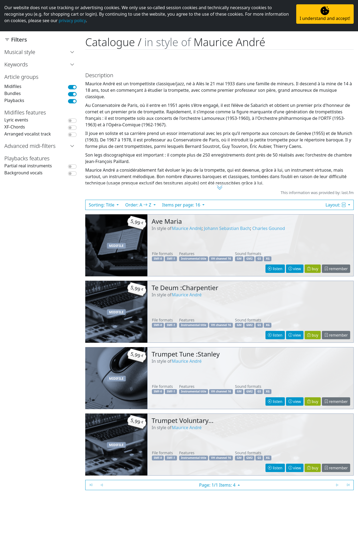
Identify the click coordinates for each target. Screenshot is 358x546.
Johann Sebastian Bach (227, 228)
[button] (73, 52)
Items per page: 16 (181, 205)
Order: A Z (138, 205)
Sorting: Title (102, 205)
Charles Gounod (268, 228)
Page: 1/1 (218, 485)
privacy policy (72, 20)
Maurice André (187, 228)
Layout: (336, 205)
